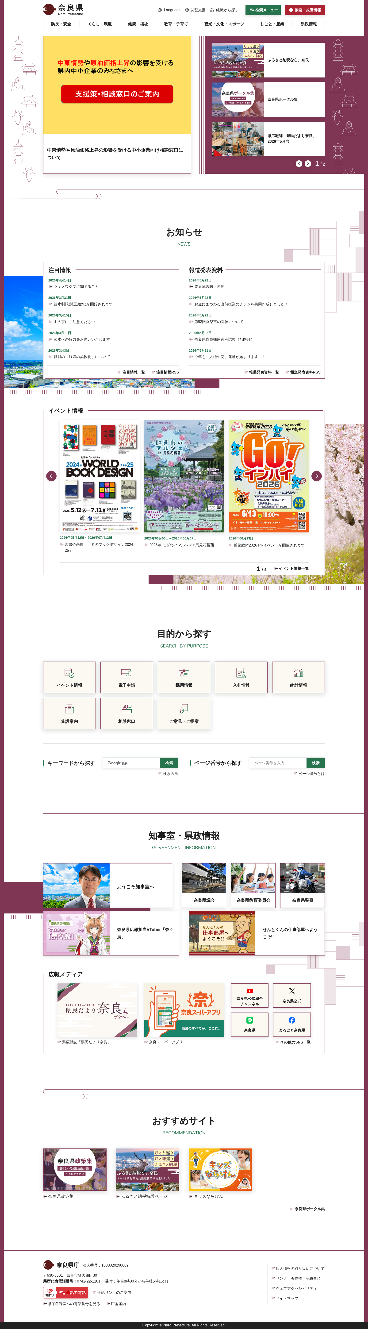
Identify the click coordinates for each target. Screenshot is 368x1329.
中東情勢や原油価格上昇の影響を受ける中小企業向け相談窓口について (115, 153)
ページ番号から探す (218, 763)
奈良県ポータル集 (283, 99)
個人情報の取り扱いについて (300, 1269)
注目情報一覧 (134, 372)
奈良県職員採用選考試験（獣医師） (224, 339)
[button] (169, 10)
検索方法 (170, 774)
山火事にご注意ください (74, 322)
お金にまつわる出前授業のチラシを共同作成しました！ (241, 304)
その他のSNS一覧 (295, 1042)
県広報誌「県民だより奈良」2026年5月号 (292, 138)
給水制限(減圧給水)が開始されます (83, 304)
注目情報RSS (167, 372)
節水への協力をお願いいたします (82, 339)
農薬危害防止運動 (209, 287)
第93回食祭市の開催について (219, 322)
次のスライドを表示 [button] (308, 163)
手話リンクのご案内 (114, 1292)
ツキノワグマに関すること (76, 287)
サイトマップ (287, 1298)
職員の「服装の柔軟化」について (82, 357)
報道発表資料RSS (305, 372)
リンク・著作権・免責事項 (298, 1278)
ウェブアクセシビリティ (296, 1288)
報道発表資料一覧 (264, 372)
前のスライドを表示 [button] (299, 163)
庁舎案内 (118, 1304)
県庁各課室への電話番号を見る (74, 1304)
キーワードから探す (71, 763)
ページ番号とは (312, 774)
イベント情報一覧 (294, 568)
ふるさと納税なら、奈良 (288, 60)
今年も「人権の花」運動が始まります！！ (230, 357)
